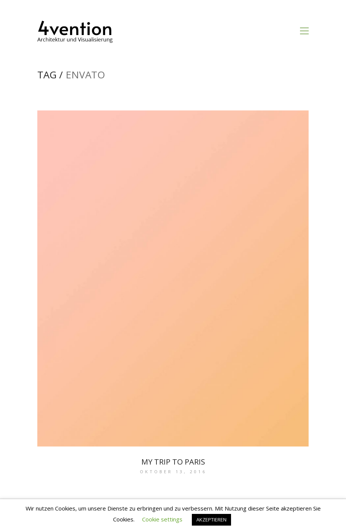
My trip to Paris (173, 462)
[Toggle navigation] (304, 31)
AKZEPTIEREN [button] (211, 519)
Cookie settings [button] (162, 519)
